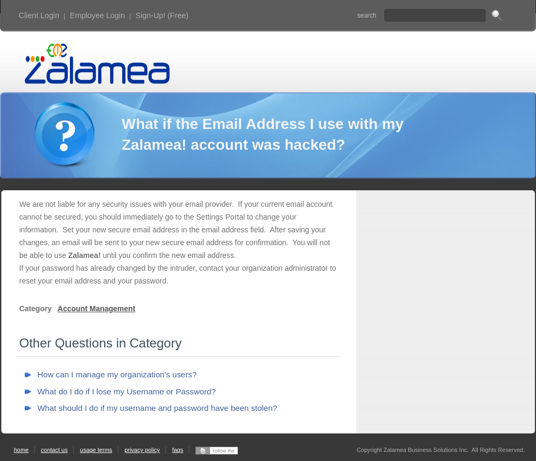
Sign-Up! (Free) (162, 15)
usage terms (96, 450)
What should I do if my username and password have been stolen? (157, 408)
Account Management (96, 308)
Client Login (39, 15)
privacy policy (142, 450)
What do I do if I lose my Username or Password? (126, 391)
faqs (177, 450)
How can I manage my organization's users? (116, 374)
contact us (54, 450)
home (21, 450)
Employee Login (97, 15)
